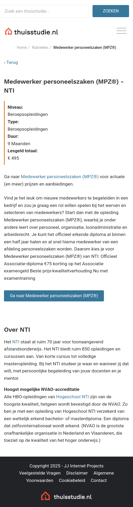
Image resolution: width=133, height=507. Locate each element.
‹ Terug (11, 62)
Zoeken (111, 10)
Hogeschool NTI (72, 396)
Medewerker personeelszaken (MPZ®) (60, 176)
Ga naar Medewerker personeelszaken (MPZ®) (54, 295)
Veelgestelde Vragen (40, 473)
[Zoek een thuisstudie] (44, 11)
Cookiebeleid (72, 480)
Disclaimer (77, 473)
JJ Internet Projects (84, 465)
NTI (15, 341)
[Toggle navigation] (121, 31)
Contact (99, 480)
